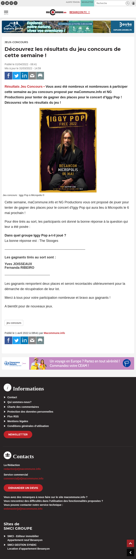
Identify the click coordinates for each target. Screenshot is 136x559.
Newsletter (18, 434)
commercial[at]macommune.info (23, 478)
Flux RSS (13, 416)
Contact (12, 397)
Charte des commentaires (23, 406)
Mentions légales (17, 421)
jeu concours (14, 322)
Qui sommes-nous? (19, 402)
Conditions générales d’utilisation (28, 426)
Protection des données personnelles (30, 411)
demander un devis (23, 488)
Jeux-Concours (16, 42)
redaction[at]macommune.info (22, 468)
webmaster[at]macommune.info (23, 508)
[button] (128, 3)
